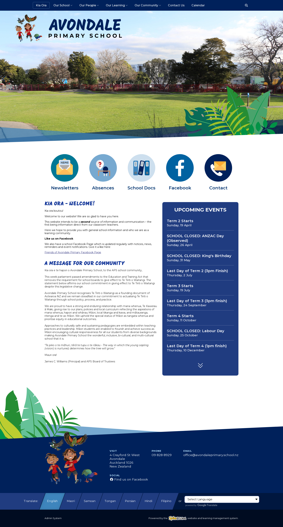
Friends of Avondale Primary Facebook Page (73, 252)
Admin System (53, 518)
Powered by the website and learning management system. (193, 518)
